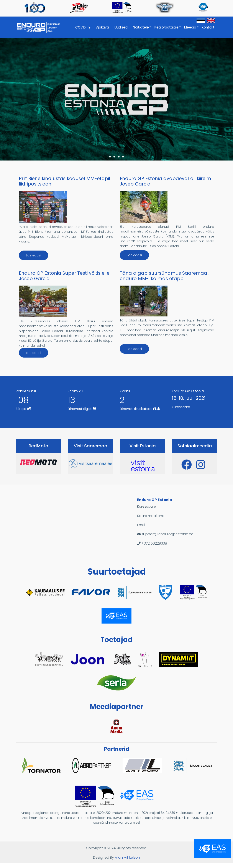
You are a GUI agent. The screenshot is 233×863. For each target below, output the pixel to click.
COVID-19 (82, 27)
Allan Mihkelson (127, 857)
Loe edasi (33, 255)
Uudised (121, 27)
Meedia (191, 29)
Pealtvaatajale (167, 29)
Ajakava (102, 27)
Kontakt (208, 27)
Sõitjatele (142, 29)
